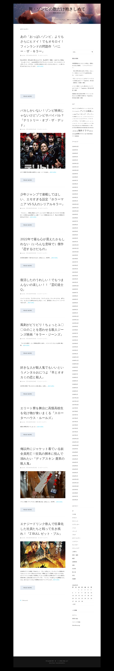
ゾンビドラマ (82, 118)
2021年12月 (75, 245)
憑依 (88, 127)
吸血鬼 (83, 125)
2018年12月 (75, 357)
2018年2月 (75, 391)
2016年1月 (75, 476)
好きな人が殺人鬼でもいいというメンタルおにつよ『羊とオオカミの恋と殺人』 (42, 380)
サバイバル (87, 116)
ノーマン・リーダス (78, 121)
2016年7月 (75, 455)
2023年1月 (75, 200)
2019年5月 (75, 340)
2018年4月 (75, 384)
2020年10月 (75, 285)
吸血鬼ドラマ (88, 125)
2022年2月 (75, 238)
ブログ (74, 534)
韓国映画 (77, 136)
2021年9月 (75, 255)
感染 (86, 127)
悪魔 (84, 127)
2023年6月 (75, 183)
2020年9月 (75, 289)
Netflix (80, 108)
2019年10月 (75, 323)
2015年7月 (75, 496)
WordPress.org (76, 625)
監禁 (90, 131)
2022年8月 (75, 217)
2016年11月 (75, 442)
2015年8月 (75, 493)
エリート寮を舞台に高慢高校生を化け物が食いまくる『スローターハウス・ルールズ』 (42, 422)
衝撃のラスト (80, 133)
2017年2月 (75, 431)
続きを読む (40, 66)
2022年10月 (75, 211)
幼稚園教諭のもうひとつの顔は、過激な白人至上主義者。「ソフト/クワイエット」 (82, 65)
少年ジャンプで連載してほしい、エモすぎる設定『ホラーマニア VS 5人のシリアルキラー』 (42, 202)
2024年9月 (75, 150)
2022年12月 (75, 204)
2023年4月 (75, 190)
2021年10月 (75, 251)
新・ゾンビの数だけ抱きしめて (57, 8)
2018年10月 (75, 363)
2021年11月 (75, 248)
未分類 (74, 568)
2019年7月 (75, 333)
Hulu (73, 108)
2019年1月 (75, 353)
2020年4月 (75, 302)
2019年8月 (75, 330)
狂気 (73, 575)
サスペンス (75, 521)
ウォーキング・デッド (84, 114)
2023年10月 (75, 170)
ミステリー (75, 541)
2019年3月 (75, 347)
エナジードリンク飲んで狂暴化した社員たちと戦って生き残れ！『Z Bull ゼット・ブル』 (42, 540)
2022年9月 (75, 214)
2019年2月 (75, 350)
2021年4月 (75, 272)
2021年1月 (75, 282)
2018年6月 (75, 377)
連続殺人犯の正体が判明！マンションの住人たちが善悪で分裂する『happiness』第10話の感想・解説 (82, 96)
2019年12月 (75, 316)
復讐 (82, 127)
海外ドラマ (83, 130)
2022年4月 (75, 231)
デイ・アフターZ (89, 118)
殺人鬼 (76, 131)
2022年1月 (75, 241)
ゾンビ (74, 528)
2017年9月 (75, 408)
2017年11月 (75, 401)
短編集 (74, 578)
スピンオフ (76, 118)
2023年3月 (75, 194)
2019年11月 (75, 319)
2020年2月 (75, 309)
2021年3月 (75, 275)
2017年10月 (75, 404)
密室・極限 (75, 555)
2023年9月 (75, 173)
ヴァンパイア (89, 123)
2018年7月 (75, 374)
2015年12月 (75, 479)
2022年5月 (75, 228)
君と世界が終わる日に (77, 125)
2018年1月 (75, 394)
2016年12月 (75, 438)
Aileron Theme (52, 663)
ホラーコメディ (44, 55)
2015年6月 (75, 499)
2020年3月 (75, 306)
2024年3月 (75, 156)
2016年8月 (75, 452)
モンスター (75, 544)
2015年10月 (75, 486)
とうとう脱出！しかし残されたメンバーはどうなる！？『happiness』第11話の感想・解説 (83, 88)
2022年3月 (75, 234)
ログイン (74, 615)
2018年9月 (75, 367)
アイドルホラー (76, 111)
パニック (74, 531)
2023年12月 (75, 163)
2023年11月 (75, 167)
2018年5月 (75, 380)
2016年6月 (75, 459)
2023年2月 (75, 197)
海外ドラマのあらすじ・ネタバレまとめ (77, 19)
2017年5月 (75, 421)
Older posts (24, 613)
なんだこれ (90, 108)
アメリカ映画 (85, 111)
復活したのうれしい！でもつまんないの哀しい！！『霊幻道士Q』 (42, 290)
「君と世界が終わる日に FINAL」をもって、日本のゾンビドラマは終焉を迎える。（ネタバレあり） (82, 73)
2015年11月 (75, 482)
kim (24, 55)
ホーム (29, 19)
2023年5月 (75, 187)
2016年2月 (75, 472)
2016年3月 (75, 469)
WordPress (62, 663)
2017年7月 (75, 414)
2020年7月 (75, 292)
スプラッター (75, 524)
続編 (75, 133)
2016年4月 (75, 465)
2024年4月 (75, 153)
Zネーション (85, 108)
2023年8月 (75, 177)
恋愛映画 (74, 561)
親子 (86, 133)
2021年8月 (75, 258)
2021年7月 (75, 262)
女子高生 (74, 127)
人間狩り (74, 551)
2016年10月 (75, 445)
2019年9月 (75, 326)
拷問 (90, 127)
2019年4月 (75, 343)
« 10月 (73, 604)
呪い (92, 125)
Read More (29, 97)
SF (73, 511)
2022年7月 (75, 221)
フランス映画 (83, 123)
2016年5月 (75, 462)
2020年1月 (75, 313)
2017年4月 (75, 425)
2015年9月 (75, 489)
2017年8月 (75, 411)
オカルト (74, 517)
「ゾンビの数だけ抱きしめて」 (40, 19)
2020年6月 (75, 296)
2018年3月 (75, 387)
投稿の (75, 618)
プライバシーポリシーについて (57, 19)
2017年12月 (75, 397)
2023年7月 (75, 180)
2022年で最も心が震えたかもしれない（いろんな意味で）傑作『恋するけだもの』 (42, 248)
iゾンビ (76, 108)
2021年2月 (75, 279)
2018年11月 (75, 360)
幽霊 (80, 127)
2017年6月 (75, 418)
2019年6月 (75, 336)
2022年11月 (75, 207)
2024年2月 (75, 160)
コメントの (76, 622)
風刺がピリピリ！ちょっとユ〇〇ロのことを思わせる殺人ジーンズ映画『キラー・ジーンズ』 (42, 336)
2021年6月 (75, 265)
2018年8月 (75, 370)
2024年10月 (75, 146)
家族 (78, 127)
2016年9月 (75, 448)
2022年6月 (75, 224)
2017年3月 (75, 428)
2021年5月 (75, 268)
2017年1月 (75, 435)
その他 (74, 514)
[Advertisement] (42, 79)
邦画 (88, 133)
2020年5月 (75, 299)
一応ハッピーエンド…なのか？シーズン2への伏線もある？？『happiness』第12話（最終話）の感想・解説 (83, 80)
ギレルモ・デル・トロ (81, 116)
